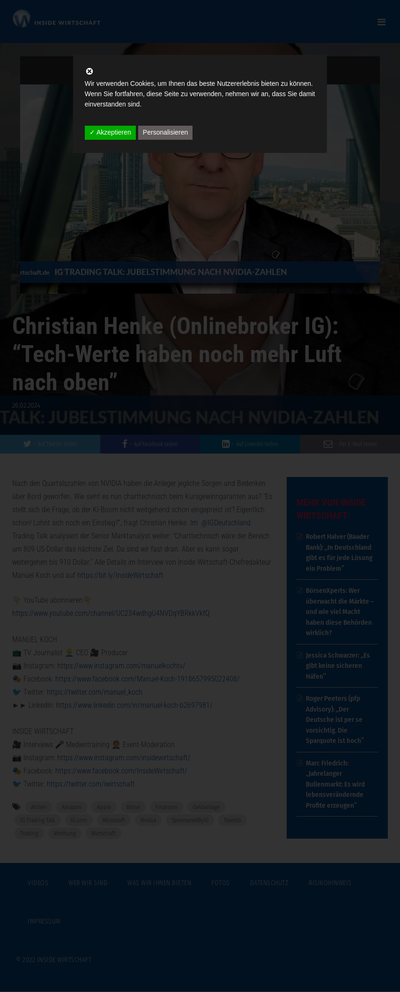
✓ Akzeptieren (110, 132)
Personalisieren (165, 132)
